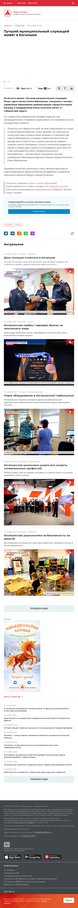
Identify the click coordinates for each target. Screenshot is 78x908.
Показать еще (39, 779)
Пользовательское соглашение (18, 876)
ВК (47, 186)
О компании (9, 870)
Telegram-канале (59, 186)
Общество (19, 25)
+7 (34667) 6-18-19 (28, 836)
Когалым (8, 225)
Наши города (36, 183)
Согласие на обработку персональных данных (25, 882)
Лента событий (13, 697)
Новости (8, 25)
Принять (68, 900)
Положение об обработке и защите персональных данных (30, 879)
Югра (18, 225)
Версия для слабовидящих (16, 884)
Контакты (9, 892)
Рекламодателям (11, 873)
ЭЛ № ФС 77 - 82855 (24, 822)
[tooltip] (71, 88)
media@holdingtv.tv (43, 832)
